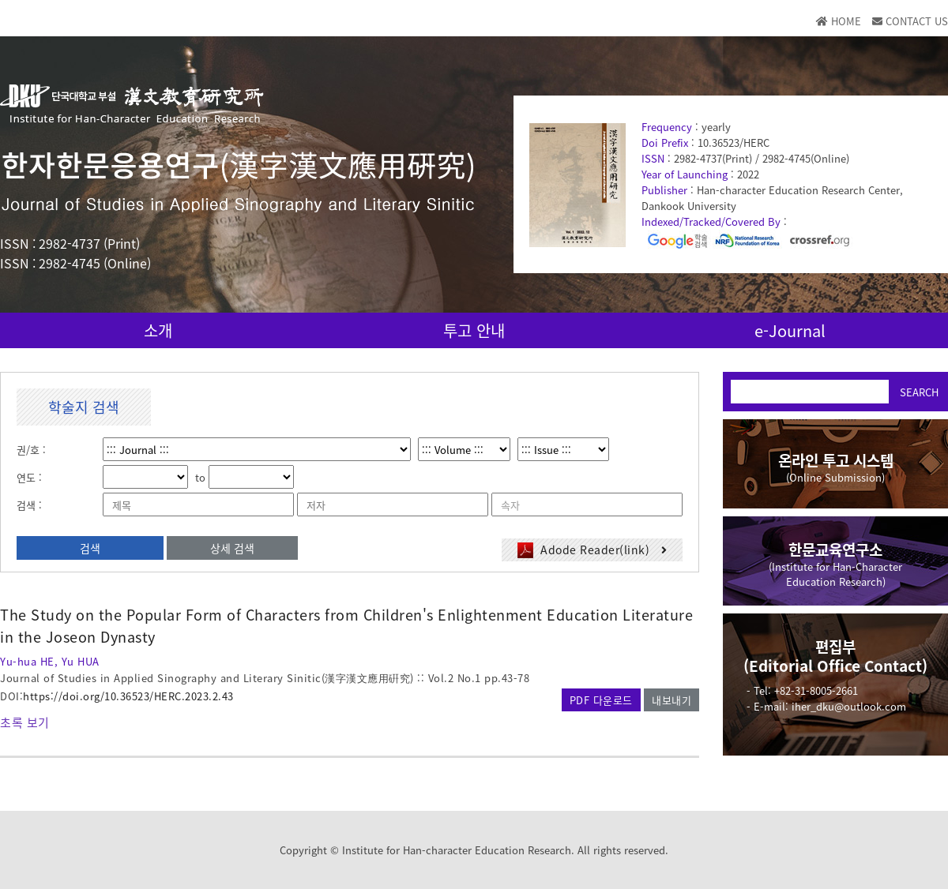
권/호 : (31, 449)
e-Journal (790, 330)
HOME (838, 20)
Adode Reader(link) (592, 550)
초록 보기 (25, 722)
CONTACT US (910, 20)
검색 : (29, 504)
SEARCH (919, 391)
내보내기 (671, 699)
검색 (90, 548)
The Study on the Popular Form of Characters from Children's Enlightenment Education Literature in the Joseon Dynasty (346, 625)
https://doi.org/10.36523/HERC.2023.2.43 (128, 695)
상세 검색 (232, 548)
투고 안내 (474, 330)
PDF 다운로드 (601, 699)
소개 (158, 330)
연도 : (29, 477)
